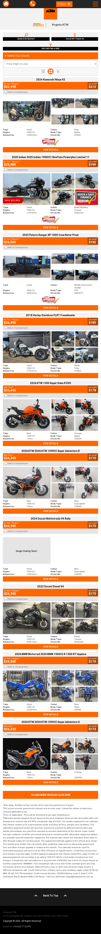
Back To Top (51, 895)
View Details (50, 149)
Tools (64, 4)
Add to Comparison (18, 92)
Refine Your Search (17, 55)
